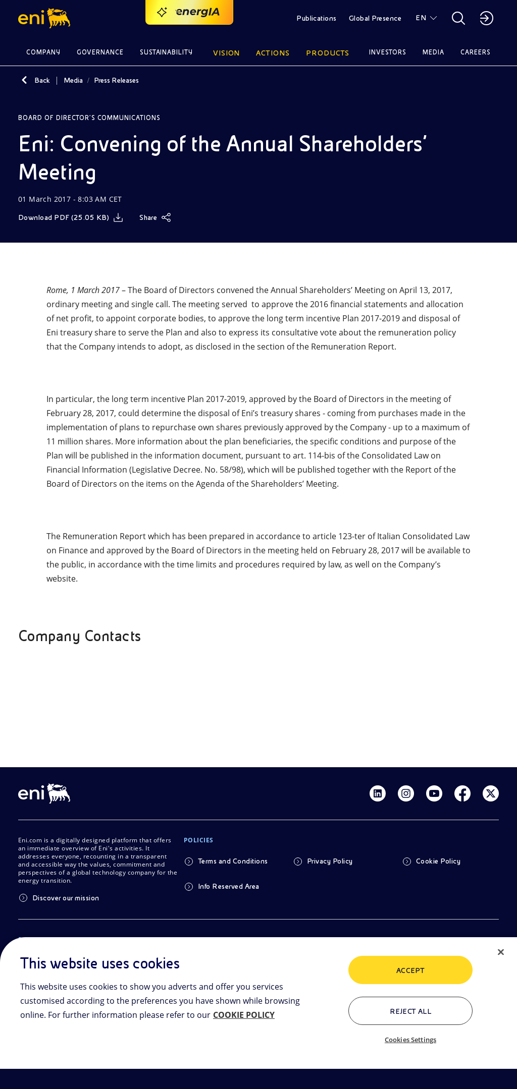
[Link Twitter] (491, 793)
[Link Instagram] (406, 793)
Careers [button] (475, 52)
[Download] (70, 217)
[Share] (155, 217)
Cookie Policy (438, 861)
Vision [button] (226, 53)
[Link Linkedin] (378, 793)
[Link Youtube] (434, 793)
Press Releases (116, 80)
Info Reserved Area (229, 886)
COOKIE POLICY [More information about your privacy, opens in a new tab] (244, 1014)
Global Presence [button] (375, 18)
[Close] (501, 952)
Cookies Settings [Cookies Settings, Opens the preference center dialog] (410, 1039)
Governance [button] (100, 52)
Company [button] (43, 52)
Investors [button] (387, 52)
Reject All (411, 1011)
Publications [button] (316, 18)
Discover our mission (65, 898)
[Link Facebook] (462, 793)
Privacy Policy (330, 861)
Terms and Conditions (233, 861)
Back (42, 80)
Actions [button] (273, 53)
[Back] (24, 80)
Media (73, 80)
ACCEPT (410, 970)
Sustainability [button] (166, 52)
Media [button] (433, 52)
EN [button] (421, 18)
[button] (45, 18)
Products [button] (327, 53)
